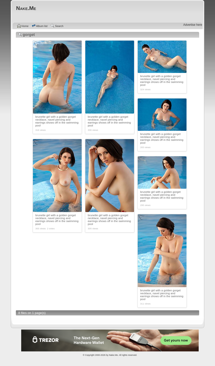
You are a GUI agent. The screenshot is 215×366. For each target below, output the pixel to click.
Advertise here (192, 25)
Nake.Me (113, 355)
